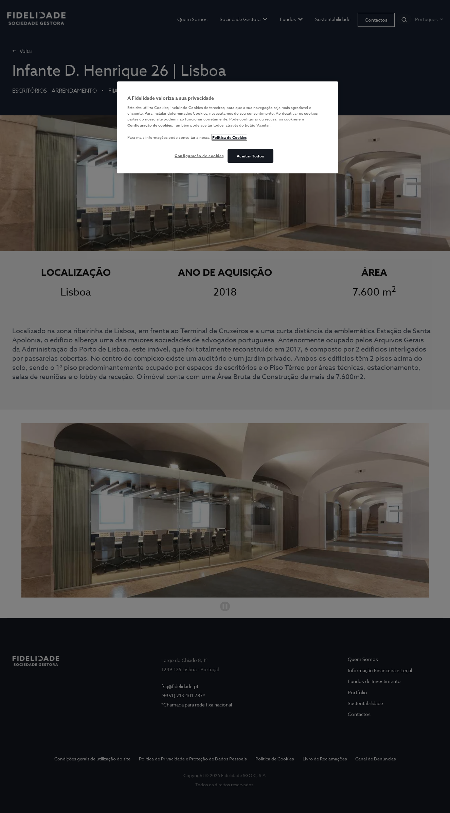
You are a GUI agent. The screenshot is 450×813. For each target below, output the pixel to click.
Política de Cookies (229, 137)
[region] (227, 127)
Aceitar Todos (250, 155)
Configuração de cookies (199, 155)
